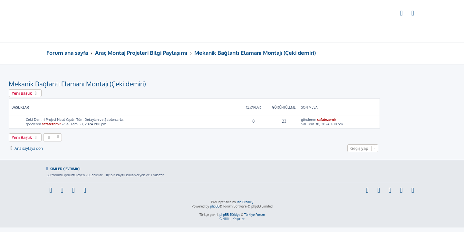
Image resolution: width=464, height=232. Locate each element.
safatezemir (89, 124)
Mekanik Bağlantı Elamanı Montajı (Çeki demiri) (115, 84)
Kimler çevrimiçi (65, 169)
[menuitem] (401, 14)
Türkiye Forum (254, 215)
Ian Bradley (245, 202)
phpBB (214, 206)
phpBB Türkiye (229, 215)
